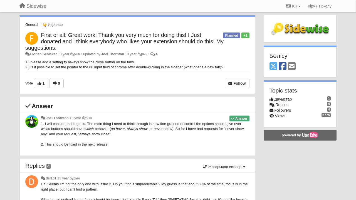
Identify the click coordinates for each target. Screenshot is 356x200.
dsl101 (51, 178)
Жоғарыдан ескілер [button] (224, 167)
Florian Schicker (43, 54)
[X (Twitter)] (273, 66)
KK (293, 6)
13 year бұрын (81, 118)
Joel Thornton (112, 54)
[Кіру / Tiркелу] (320, 6)
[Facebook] (282, 66)
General (31, 24)
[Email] (292, 66)
